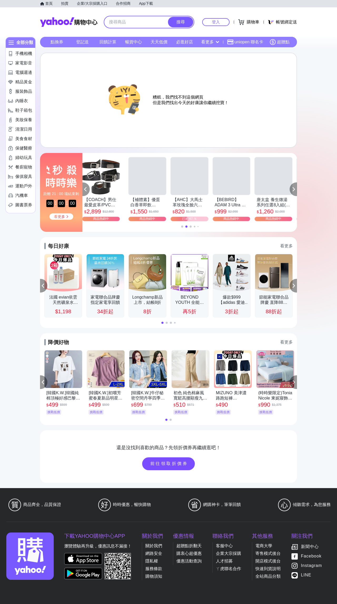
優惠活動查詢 (189, 561)
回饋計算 (108, 42)
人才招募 (224, 561)
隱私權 (151, 561)
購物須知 (153, 576)
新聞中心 (310, 546)
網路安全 (153, 553)
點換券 (57, 42)
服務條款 (153, 568)
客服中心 (224, 546)
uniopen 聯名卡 (245, 42)
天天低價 (159, 42)
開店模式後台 (268, 561)
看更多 (210, 42)
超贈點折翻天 (189, 546)
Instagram (311, 565)
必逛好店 (184, 42)
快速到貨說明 (268, 568)
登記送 (82, 42)
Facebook (311, 556)
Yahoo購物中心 (68, 22)
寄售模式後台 (268, 553)
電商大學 (263, 546)
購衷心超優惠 (189, 553)
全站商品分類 (268, 576)
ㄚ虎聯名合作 (228, 568)
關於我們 (153, 546)
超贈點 (280, 42)
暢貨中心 (133, 42)
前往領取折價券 (169, 463)
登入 (216, 22)
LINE (306, 575)
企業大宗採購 (228, 553)
